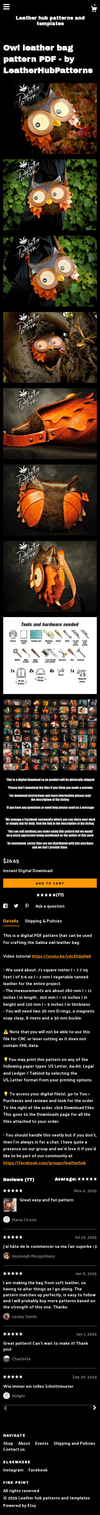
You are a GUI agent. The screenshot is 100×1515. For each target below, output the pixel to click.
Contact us (14, 1449)
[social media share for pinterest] (27, 906)
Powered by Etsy (19, 1505)
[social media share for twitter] (16, 906)
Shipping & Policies (43, 921)
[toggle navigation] (6, 6)
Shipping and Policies (74, 1443)
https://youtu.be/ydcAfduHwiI (61, 956)
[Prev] (5, 1409)
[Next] (95, 1408)
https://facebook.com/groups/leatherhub (44, 1162)
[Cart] (94, 9)
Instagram (14, 1470)
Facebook (38, 1470)
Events (42, 1443)
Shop (8, 1443)
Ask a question (50, 906)
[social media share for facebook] (6, 906)
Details (11, 921)
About (24, 1443)
